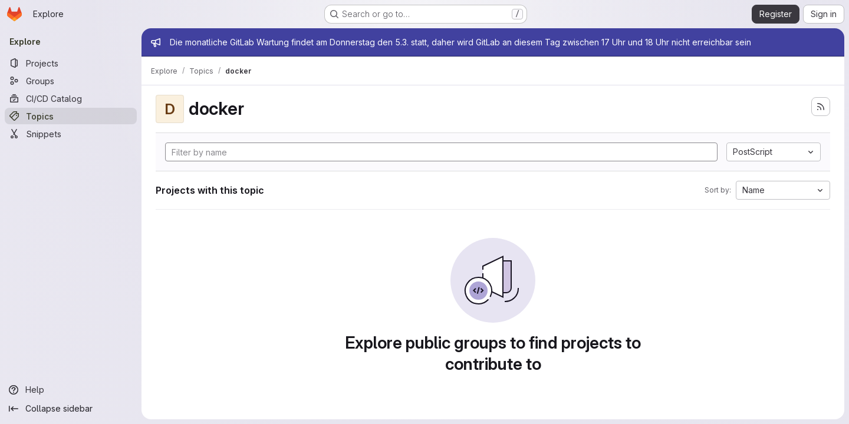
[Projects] (71, 63)
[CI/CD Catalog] (71, 98)
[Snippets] (71, 133)
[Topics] (71, 116)
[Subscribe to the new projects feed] (820, 106)
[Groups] (71, 80)
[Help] (71, 390)
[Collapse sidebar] (71, 408)
